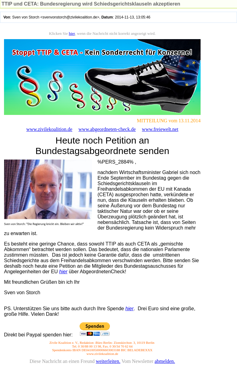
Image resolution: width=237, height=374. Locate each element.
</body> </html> (118, 200)
